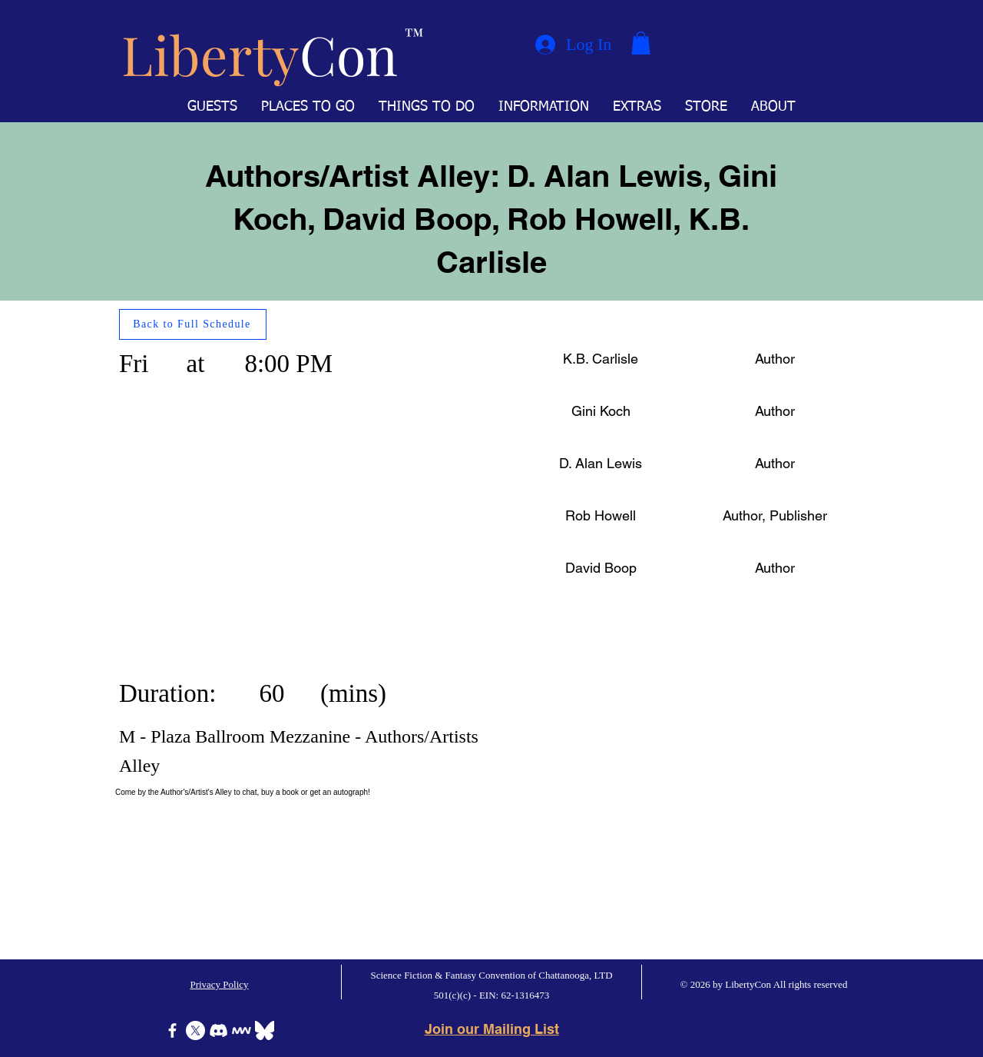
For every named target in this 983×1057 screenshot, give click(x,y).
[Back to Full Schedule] (192, 324)
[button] (640, 43)
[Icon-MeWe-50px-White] (241, 1030)
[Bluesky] (264, 1030)
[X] (195, 1030)
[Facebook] (172, 1030)
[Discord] (218, 1030)
